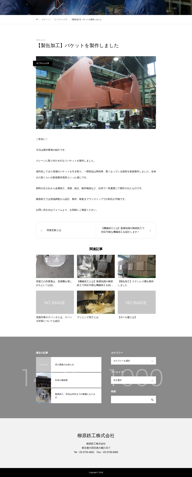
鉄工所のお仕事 (42, 63)
